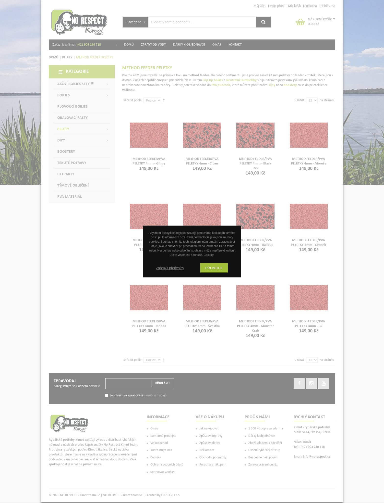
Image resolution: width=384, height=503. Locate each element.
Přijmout (214, 268)
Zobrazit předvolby (170, 268)
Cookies (209, 255)
